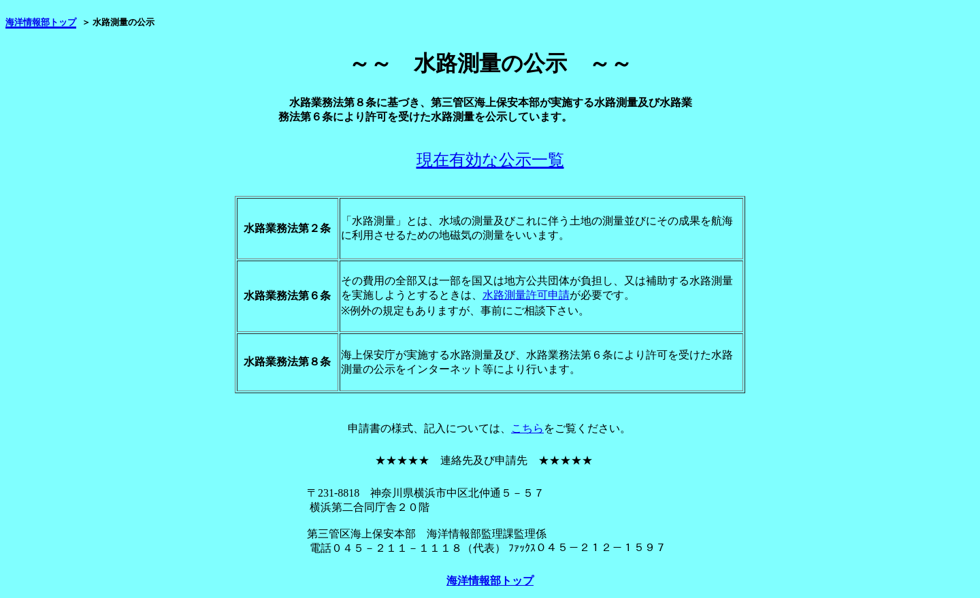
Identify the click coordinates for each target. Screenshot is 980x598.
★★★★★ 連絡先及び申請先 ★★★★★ (484, 460)
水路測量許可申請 (526, 295)
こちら (527, 428)
